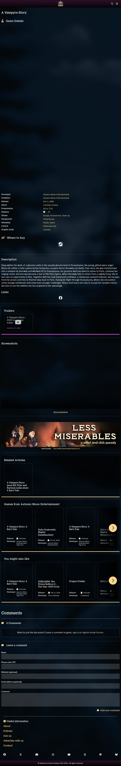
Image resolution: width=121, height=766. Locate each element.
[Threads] (85, 754)
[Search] (112, 3)
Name (3, 653)
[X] (20, 754)
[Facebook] (4, 754)
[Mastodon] (100, 754)
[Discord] (36, 754)
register (85, 632)
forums (99, 632)
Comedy (46, 205)
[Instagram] (53, 754)
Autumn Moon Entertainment (56, 194)
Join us (7, 735)
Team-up (66, 215)
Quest (52, 222)
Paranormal (55, 215)
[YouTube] (69, 754)
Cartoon (46, 229)
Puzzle (46, 222)
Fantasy (54, 205)
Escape (46, 215)
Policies (7, 731)
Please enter (8, 662)
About (6, 726)
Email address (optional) (11, 682)
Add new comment (108, 710)
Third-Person (48, 219)
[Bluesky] (116, 754)
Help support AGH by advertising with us (67, 448)
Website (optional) (9, 672)
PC (49, 212)
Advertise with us (13, 740)
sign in (76, 632)
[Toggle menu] (117, 3)
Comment (5, 692)
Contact (8, 745)
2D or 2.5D (48, 208)
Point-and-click (49, 226)
